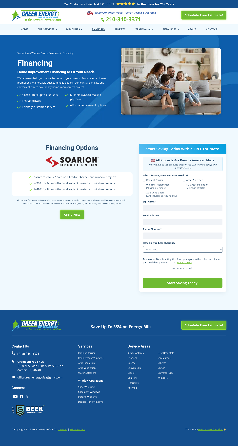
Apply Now (72, 215)
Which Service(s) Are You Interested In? (165, 175)
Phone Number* (152, 229)
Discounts (73, 29)
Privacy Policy (77, 429)
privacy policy (184, 262)
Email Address (151, 215)
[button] (46, 29)
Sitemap (62, 429)
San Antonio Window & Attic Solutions (38, 53)
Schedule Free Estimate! (204, 15)
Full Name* (149, 201)
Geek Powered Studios (210, 429)
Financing (68, 53)
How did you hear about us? (159, 242)
